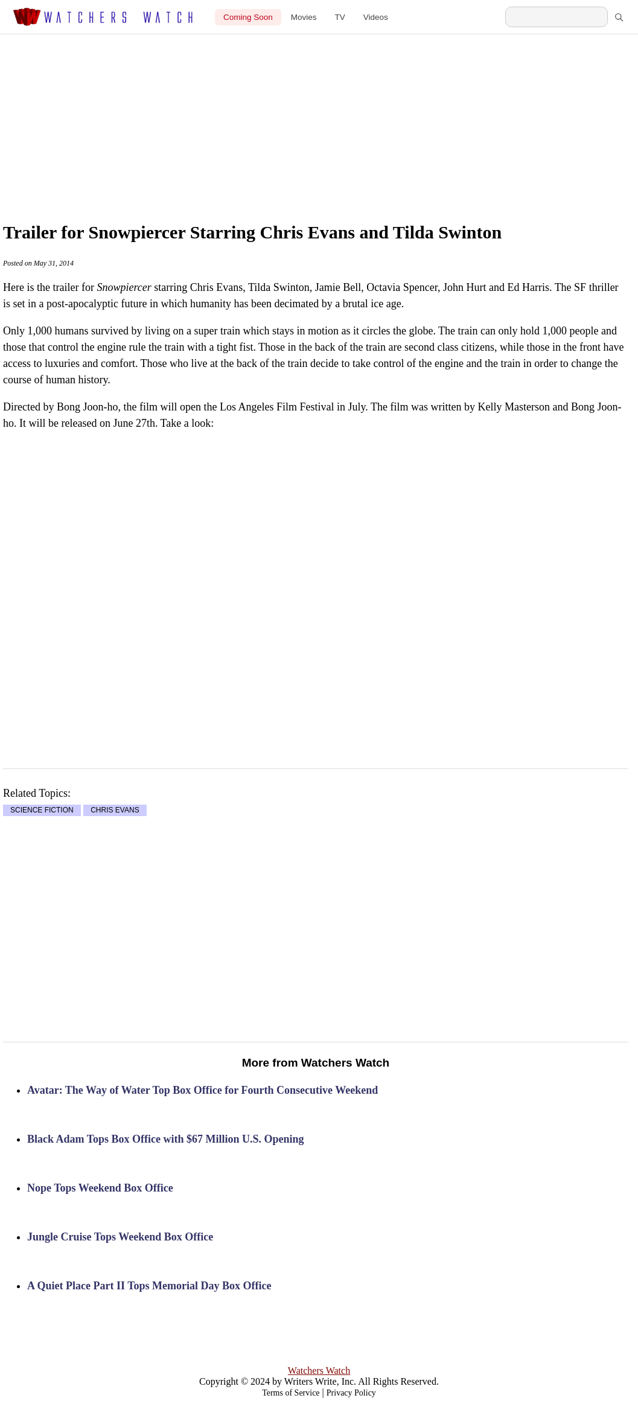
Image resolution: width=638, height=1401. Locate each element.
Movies (304, 17)
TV (340, 17)
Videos (375, 17)
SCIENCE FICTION (42, 810)
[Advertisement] (340, 115)
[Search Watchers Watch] (556, 17)
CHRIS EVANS (115, 810)
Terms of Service (290, 1392)
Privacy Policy (351, 1392)
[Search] (618, 17)
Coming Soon (248, 17)
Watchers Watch (319, 1370)
